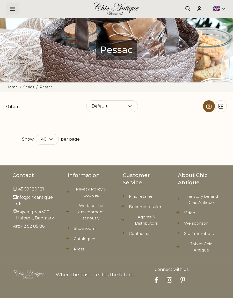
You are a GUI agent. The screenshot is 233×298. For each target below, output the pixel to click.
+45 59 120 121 (30, 189)
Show (28, 139)
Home (12, 87)
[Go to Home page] (116, 9)
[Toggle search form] (188, 9)
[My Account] (199, 9)
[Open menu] (12, 9)
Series (28, 87)
